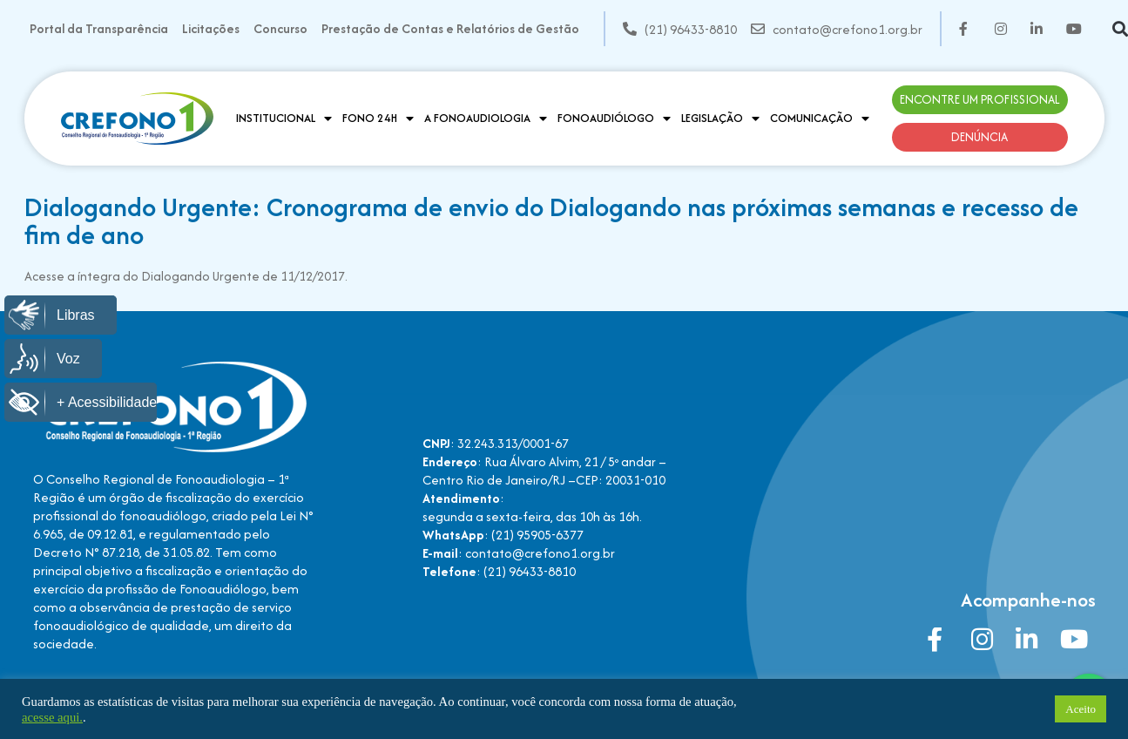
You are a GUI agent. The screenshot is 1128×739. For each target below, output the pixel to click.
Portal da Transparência (99, 28)
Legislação (720, 118)
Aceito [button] (1080, 708)
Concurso (280, 28)
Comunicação (819, 118)
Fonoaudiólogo (614, 118)
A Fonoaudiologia (485, 118)
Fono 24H (378, 118)
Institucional (284, 118)
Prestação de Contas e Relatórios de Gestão (450, 28)
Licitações (211, 28)
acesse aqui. (52, 717)
